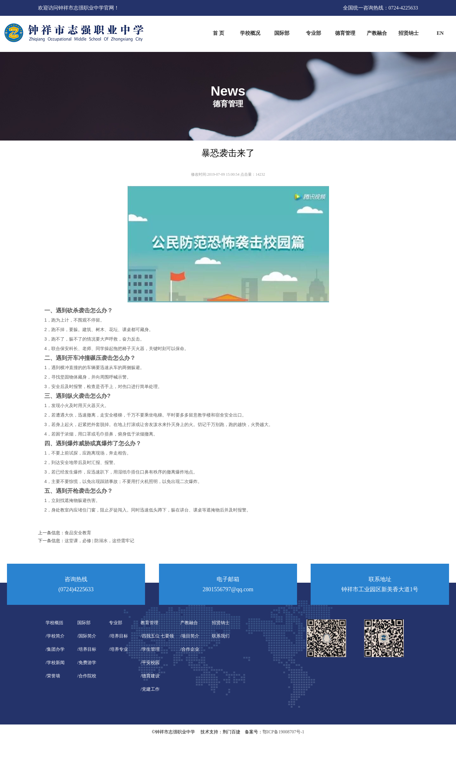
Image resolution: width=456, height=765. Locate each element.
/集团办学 (55, 649)
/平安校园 (150, 662)
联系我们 (221, 636)
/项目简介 (189, 636)
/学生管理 (150, 649)
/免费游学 (86, 662)
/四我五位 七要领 (157, 636)
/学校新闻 (55, 662)
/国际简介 (86, 636)
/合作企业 (189, 649)
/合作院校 (86, 676)
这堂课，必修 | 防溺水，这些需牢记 (99, 540)
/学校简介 (55, 636)
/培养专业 (118, 649)
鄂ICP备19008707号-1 (283, 732)
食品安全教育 (78, 532)
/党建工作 (150, 689)
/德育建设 (150, 676)
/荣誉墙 (53, 676)
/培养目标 (86, 649)
